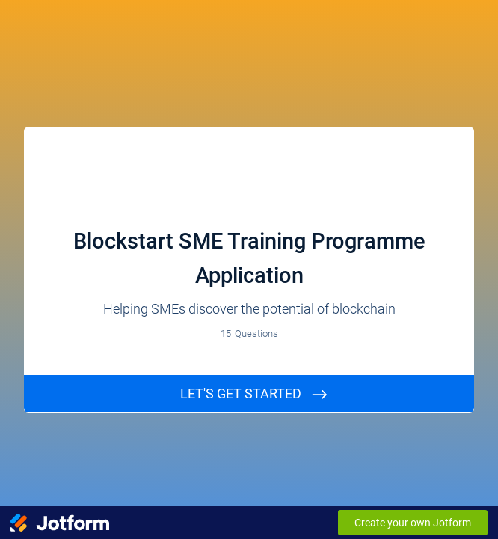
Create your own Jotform (412, 523)
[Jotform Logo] (59, 522)
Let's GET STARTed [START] (240, 393)
